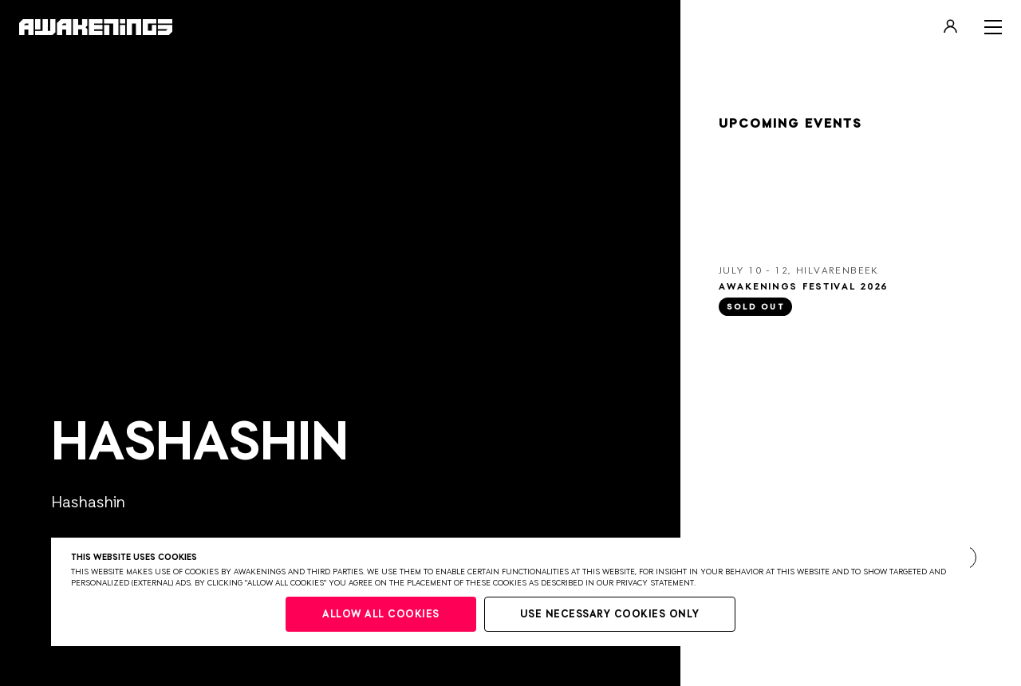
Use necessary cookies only (610, 614)
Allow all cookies (381, 614)
